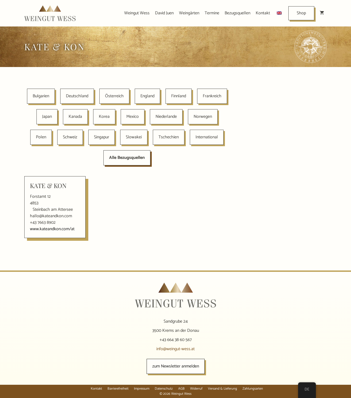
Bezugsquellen (237, 13)
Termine (212, 13)
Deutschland (77, 96)
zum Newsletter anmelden (175, 366)
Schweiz (70, 137)
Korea (104, 116)
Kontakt (263, 13)
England (147, 96)
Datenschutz (164, 388)
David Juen (164, 13)
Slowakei (134, 137)
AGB (181, 388)
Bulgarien (41, 96)
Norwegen (203, 116)
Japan (47, 116)
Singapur (101, 137)
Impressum (141, 388)
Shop (301, 13)
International (206, 137)
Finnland (178, 96)
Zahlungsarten (252, 388)
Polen (41, 137)
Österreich (114, 96)
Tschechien (168, 137)
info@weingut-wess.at (175, 349)
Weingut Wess (137, 13)
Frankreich (212, 96)
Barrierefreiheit (118, 388)
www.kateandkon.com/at (52, 229)
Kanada (75, 116)
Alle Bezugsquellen (127, 157)
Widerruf (196, 388)
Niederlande (166, 116)
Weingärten (189, 13)
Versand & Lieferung (222, 388)
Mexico (132, 116)
